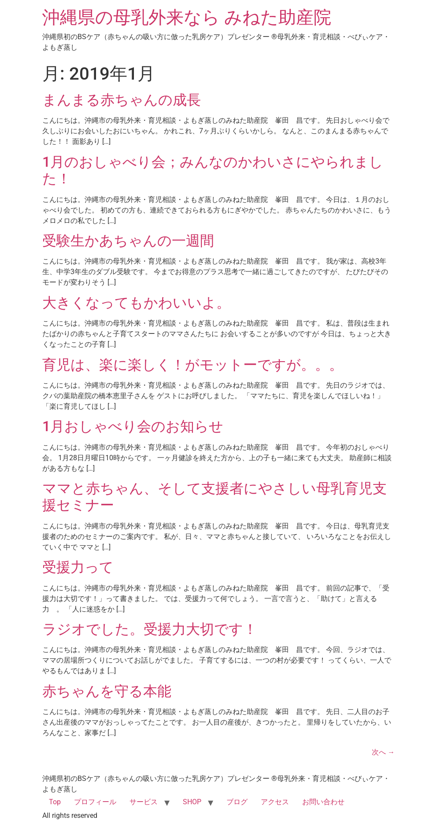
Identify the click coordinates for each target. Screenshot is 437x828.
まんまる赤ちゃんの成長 (121, 100)
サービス (144, 802)
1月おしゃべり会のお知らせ (132, 426)
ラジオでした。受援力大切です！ (149, 629)
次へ (383, 752)
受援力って (78, 567)
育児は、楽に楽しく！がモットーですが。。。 (192, 364)
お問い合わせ (323, 802)
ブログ (237, 802)
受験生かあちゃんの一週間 (128, 240)
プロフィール (95, 802)
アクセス (275, 802)
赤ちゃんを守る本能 (106, 691)
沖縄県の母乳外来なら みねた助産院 (186, 17)
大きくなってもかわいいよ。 (136, 302)
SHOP (192, 802)
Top (55, 802)
